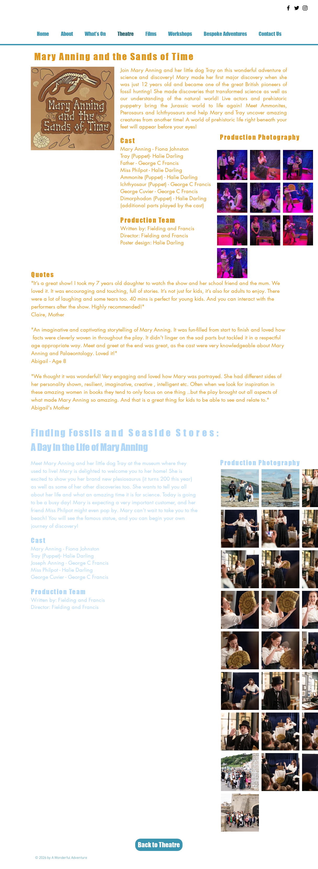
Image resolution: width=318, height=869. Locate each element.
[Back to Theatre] (159, 845)
